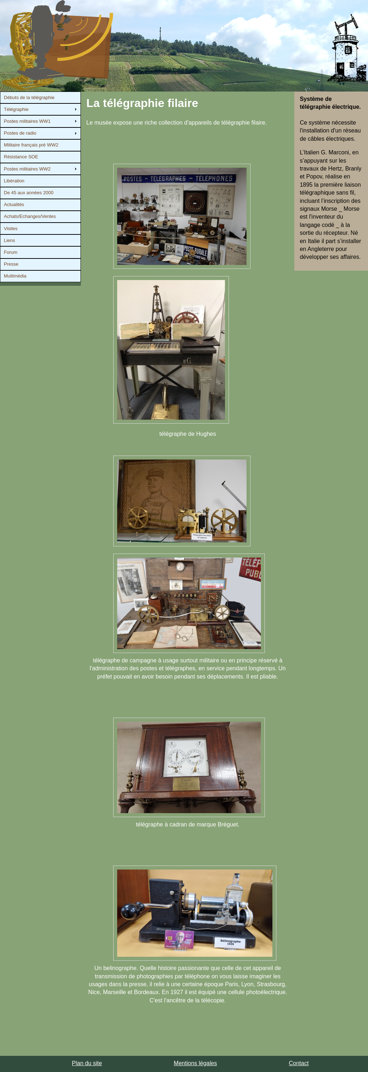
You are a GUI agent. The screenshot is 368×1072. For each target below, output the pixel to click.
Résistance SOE (21, 156)
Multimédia (15, 276)
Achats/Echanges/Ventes (30, 216)
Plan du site (87, 1063)
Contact (299, 1063)
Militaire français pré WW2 (31, 145)
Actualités (14, 204)
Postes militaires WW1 (27, 121)
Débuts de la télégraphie (29, 97)
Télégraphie (16, 109)
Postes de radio (20, 133)
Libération (14, 180)
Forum (11, 252)
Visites (11, 228)
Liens (9, 240)
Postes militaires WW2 (27, 169)
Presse (11, 264)
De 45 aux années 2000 (29, 192)
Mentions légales (195, 1063)
